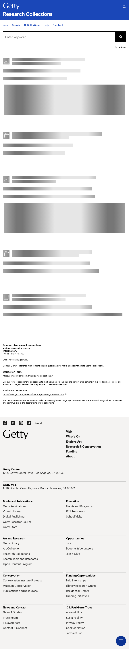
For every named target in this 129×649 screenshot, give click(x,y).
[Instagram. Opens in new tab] (21, 423)
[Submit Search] (120, 36)
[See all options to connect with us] (39, 423)
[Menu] (121, 641)
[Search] (16, 25)
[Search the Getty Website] (124, 7)
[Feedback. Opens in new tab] (58, 25)
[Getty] (11, 6)
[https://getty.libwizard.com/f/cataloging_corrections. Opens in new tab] (28, 376)
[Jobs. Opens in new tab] (69, 543)
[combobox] (59, 36)
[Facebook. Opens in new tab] (5, 423)
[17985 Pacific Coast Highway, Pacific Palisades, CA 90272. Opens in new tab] (39, 488)
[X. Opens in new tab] (13, 423)
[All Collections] (32, 25)
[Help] (46, 25)
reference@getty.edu (18, 359)
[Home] (5, 25)
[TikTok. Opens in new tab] (29, 423)
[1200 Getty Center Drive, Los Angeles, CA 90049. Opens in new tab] (34, 473)
